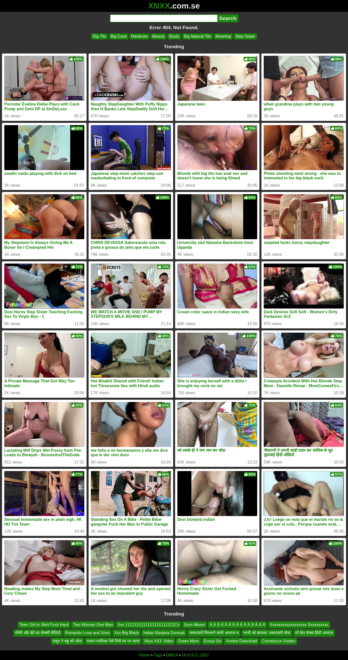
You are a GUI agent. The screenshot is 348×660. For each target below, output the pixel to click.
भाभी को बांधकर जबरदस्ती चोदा (267, 633)
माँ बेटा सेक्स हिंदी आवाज (314, 633)
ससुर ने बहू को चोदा (67, 641)
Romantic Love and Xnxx (87, 633)
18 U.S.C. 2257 (195, 655)
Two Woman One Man (93, 625)
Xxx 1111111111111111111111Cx (148, 625)
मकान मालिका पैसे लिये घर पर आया (113, 641)
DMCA (172, 655)
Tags (158, 655)
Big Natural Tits (197, 36)
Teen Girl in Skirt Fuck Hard (44, 625)
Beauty (158, 36)
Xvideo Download (241, 641)
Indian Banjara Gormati (164, 633)
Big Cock (119, 36)
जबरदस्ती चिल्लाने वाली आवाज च (214, 633)
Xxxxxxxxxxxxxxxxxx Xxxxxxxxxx (299, 625)
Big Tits (99, 36)
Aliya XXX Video (158, 641)
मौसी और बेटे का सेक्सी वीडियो (37, 633)
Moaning (223, 36)
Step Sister (245, 36)
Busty (174, 36)
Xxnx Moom (194, 625)
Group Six (212, 641)
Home (144, 655)
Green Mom (188, 641)
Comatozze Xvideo (278, 641)
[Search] (164, 18)
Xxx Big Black (126, 633)
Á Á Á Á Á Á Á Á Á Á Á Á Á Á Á (237, 625)
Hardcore (139, 36)
